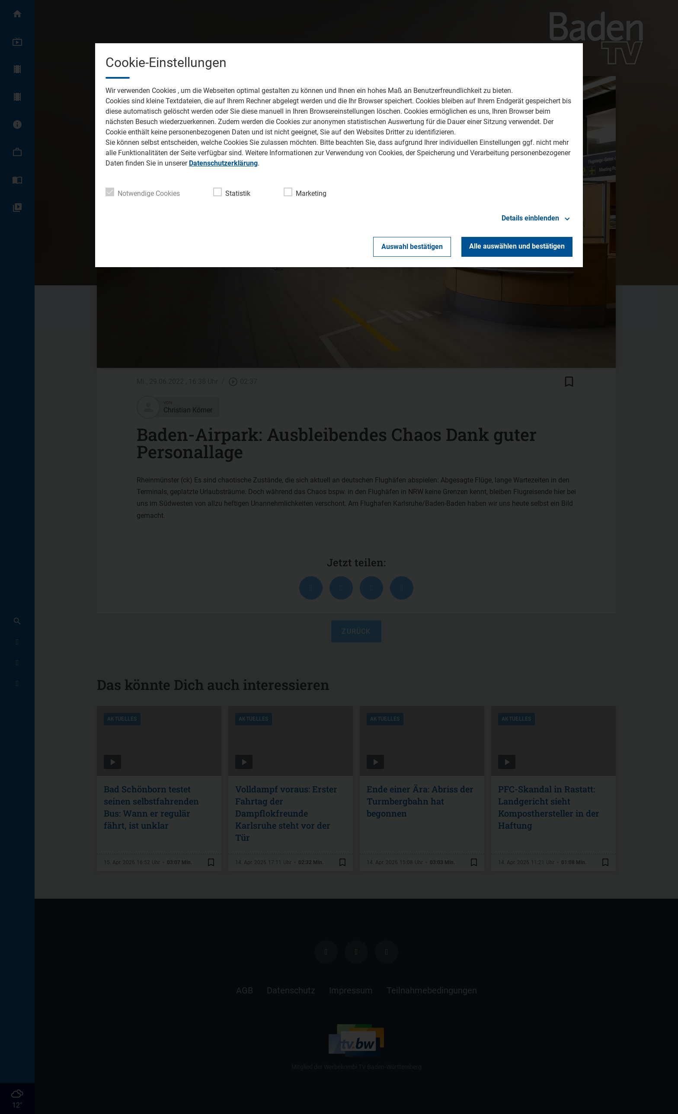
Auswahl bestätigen (412, 247)
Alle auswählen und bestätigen (517, 246)
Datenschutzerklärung (223, 163)
